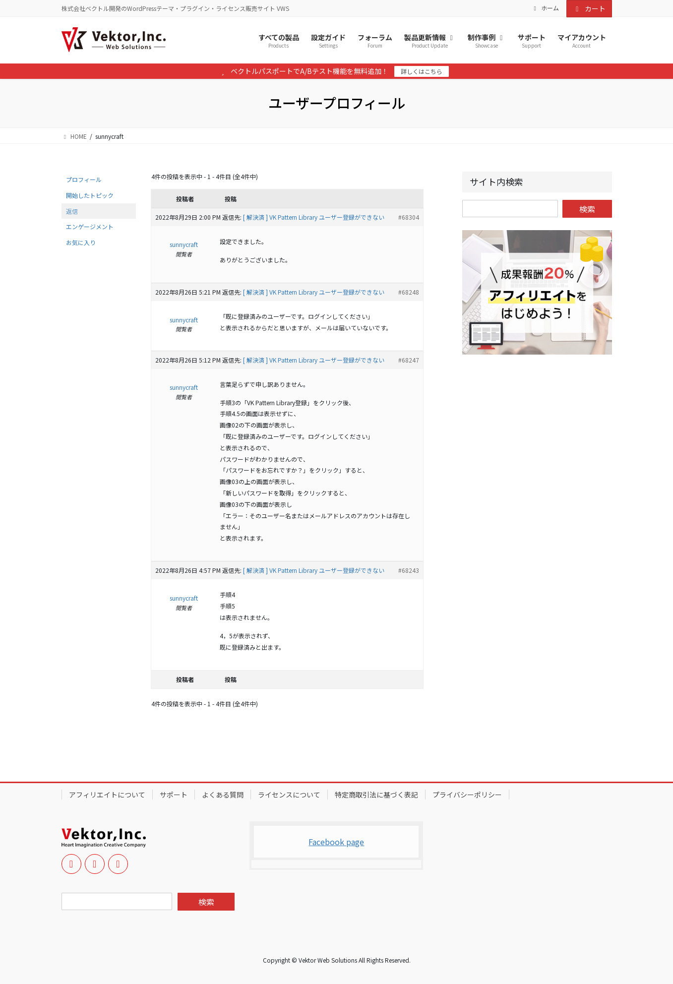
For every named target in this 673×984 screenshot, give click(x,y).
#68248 (408, 292)
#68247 (408, 360)
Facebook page (336, 842)
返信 (72, 211)
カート (589, 8)
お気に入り (81, 242)
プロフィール (84, 179)
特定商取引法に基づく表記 (376, 795)
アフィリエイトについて (107, 795)
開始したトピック (90, 195)
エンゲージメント (90, 226)
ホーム (545, 8)
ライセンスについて (289, 795)
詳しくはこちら (421, 71)
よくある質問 (223, 795)
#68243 (408, 570)
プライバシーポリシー (467, 795)
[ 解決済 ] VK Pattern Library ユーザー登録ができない (313, 217)
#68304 (408, 217)
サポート (173, 795)
